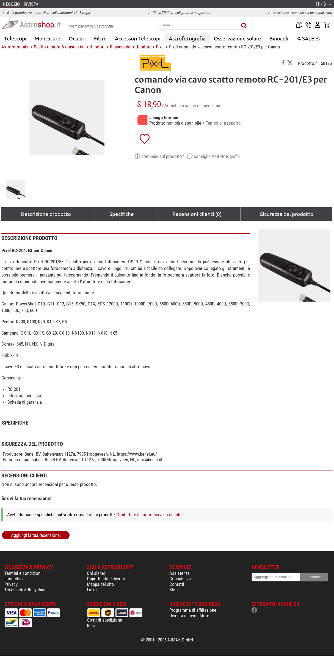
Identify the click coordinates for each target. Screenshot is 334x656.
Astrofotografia (187, 38)
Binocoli (278, 38)
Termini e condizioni (23, 573)
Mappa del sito (100, 584)
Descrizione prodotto (46, 214)
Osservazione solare (237, 38)
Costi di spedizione (104, 620)
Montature (47, 38)
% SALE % (308, 38)
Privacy (11, 584)
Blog (173, 589)
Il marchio (13, 578)
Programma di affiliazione (192, 610)
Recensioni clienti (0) (197, 214)
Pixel (160, 47)
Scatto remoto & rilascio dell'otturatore (70, 47)
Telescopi (15, 38)
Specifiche (121, 214)
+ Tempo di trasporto (221, 123)
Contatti (176, 584)
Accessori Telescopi (138, 38)
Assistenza (179, 573)
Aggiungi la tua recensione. (36, 535)
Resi (91, 625)
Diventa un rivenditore (189, 615)
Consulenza (180, 578)
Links (92, 589)
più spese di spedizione (199, 105)
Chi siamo (96, 573)
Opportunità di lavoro (106, 578)
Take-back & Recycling (24, 589)
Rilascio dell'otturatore (130, 47)
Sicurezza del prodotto (286, 214)
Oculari (77, 38)
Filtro (100, 38)
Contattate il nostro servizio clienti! (149, 514)
